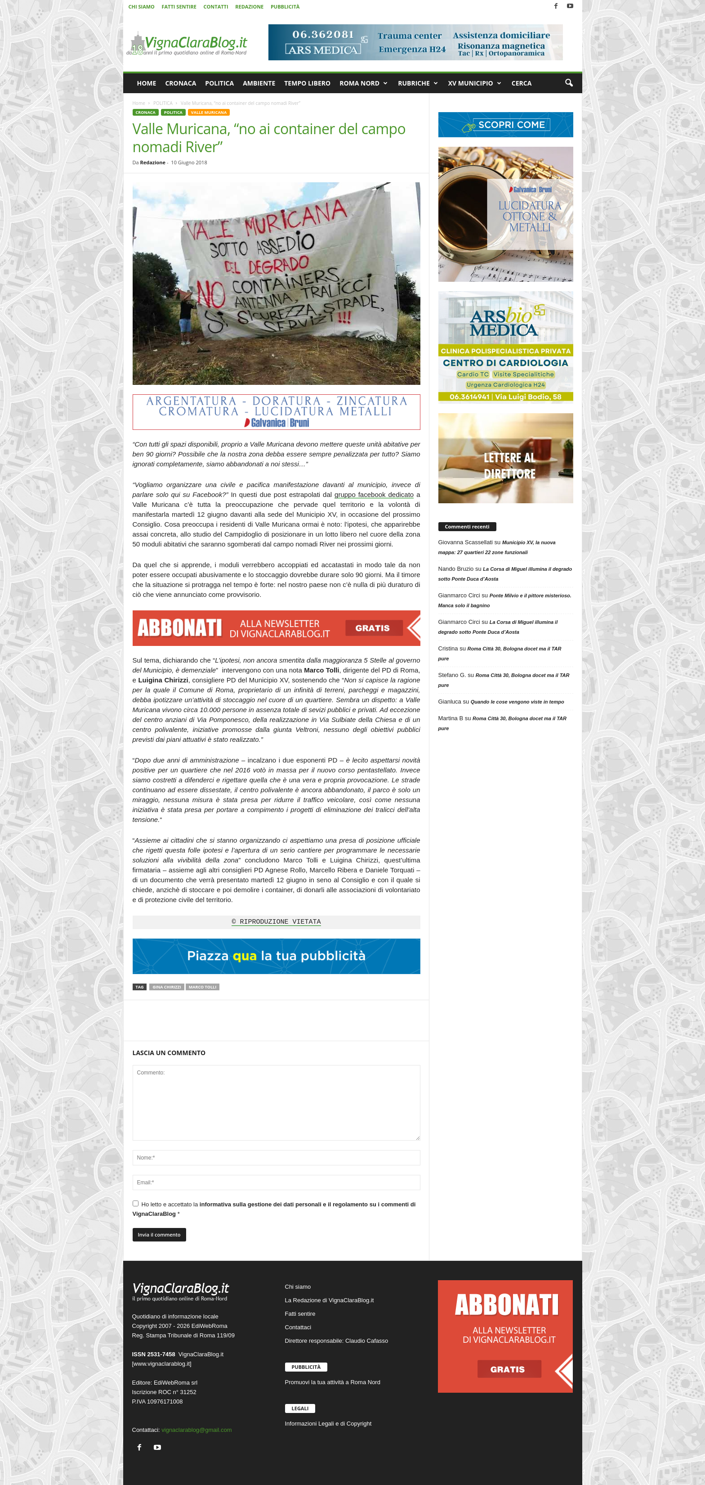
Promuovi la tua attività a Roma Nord (332, 1382)
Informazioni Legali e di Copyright (328, 1423)
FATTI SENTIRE (178, 6)
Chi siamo (298, 1286)
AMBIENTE (259, 83)
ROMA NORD (363, 83)
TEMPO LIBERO (307, 83)
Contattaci (298, 1327)
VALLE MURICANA (209, 112)
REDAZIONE (249, 6)
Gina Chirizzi (166, 987)
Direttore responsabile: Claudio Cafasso (336, 1340)
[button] (569, 83)
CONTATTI (216, 6)
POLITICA (219, 83)
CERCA (522, 83)
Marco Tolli (202, 987)
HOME (146, 83)
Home (139, 103)
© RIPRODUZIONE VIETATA (276, 922)
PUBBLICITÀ (285, 6)
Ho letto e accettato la (274, 1209)
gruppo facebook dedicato (374, 494)
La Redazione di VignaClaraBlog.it (329, 1300)
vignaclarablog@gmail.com (196, 1429)
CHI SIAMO (142, 6)
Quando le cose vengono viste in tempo (517, 701)
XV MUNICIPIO (474, 83)
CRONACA (180, 83)
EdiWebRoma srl (175, 1382)
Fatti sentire (300, 1313)
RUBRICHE (418, 83)
